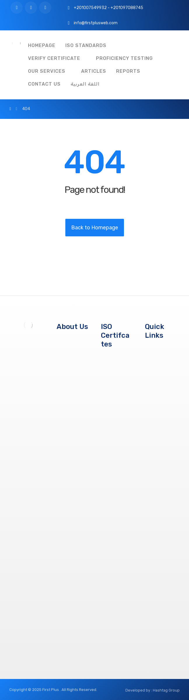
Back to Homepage (94, 227)
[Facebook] (16, 7)
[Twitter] (31, 7)
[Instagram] (45, 7)
